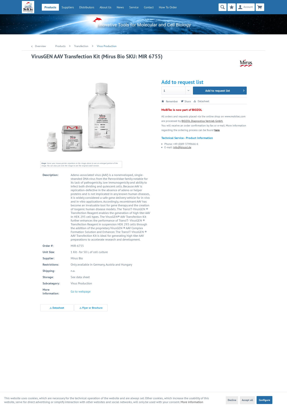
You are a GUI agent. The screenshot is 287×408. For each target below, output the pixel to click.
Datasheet (57, 307)
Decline (232, 400)
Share (186, 101)
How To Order (168, 7)
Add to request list (224, 90)
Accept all (247, 400)
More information (192, 402)
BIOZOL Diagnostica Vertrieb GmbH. (202, 121)
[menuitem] (50, 7)
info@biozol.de (182, 147)
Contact (149, 7)
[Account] (246, 7)
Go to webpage (80, 291)
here (217, 130)
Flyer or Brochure (91, 307)
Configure (264, 400)
